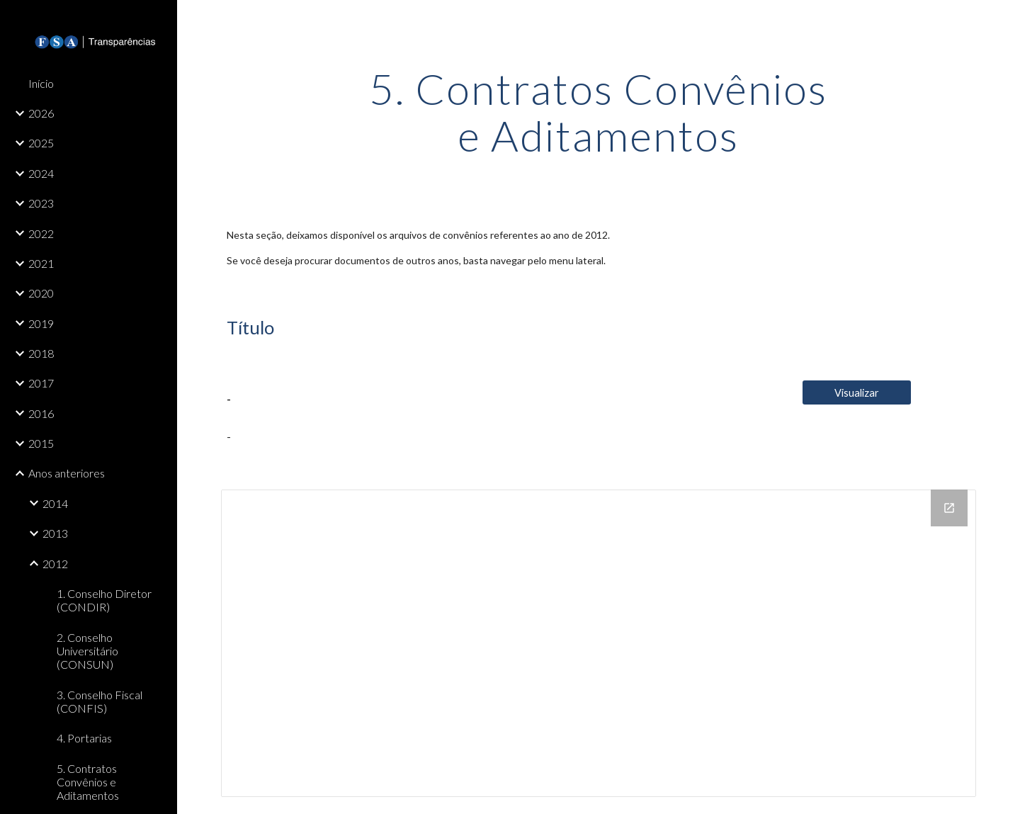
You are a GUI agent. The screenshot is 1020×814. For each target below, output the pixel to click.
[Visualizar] (857, 392)
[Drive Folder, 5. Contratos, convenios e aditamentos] (599, 643)
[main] (598, 112)
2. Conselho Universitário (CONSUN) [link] (87, 651)
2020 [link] (41, 293)
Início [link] (41, 83)
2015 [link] (41, 443)
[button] (1003, 20)
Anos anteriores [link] (66, 473)
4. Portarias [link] (84, 738)
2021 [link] (41, 263)
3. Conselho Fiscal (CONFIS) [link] (99, 701)
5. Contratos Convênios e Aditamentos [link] (88, 782)
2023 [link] (41, 203)
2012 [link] (55, 563)
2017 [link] (41, 383)
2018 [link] (41, 353)
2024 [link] (41, 173)
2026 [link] (41, 113)
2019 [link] (41, 323)
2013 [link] (55, 533)
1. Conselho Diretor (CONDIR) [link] (104, 600)
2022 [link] (41, 233)
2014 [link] (55, 503)
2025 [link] (41, 142)
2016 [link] (41, 413)
